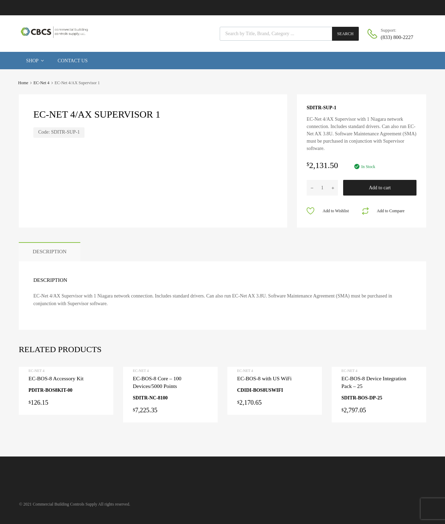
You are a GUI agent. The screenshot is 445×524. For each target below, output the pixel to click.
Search (345, 33)
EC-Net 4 (41, 82)
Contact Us (73, 60)
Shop (35, 60)
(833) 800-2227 (397, 37)
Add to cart (380, 187)
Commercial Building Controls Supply (65, 504)
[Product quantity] (322, 188)
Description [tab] (49, 251)
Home (23, 82)
